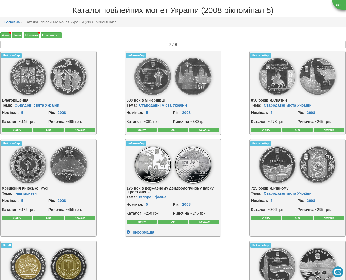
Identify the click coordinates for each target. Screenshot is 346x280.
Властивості (51, 35)
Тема (17, 35)
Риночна (10, 133)
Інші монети (288, 105)
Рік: (5, 118)
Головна (12, 22)
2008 (15, 118)
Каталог (9, 127)
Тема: (7, 105)
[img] (22, 77)
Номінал (31, 35)
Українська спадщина (209, 209)
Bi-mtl (182, 155)
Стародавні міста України (125, 105)
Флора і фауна (28, 209)
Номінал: (10, 112)
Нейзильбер (11, 55)
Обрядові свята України (37, 105)
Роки (5, 35)
